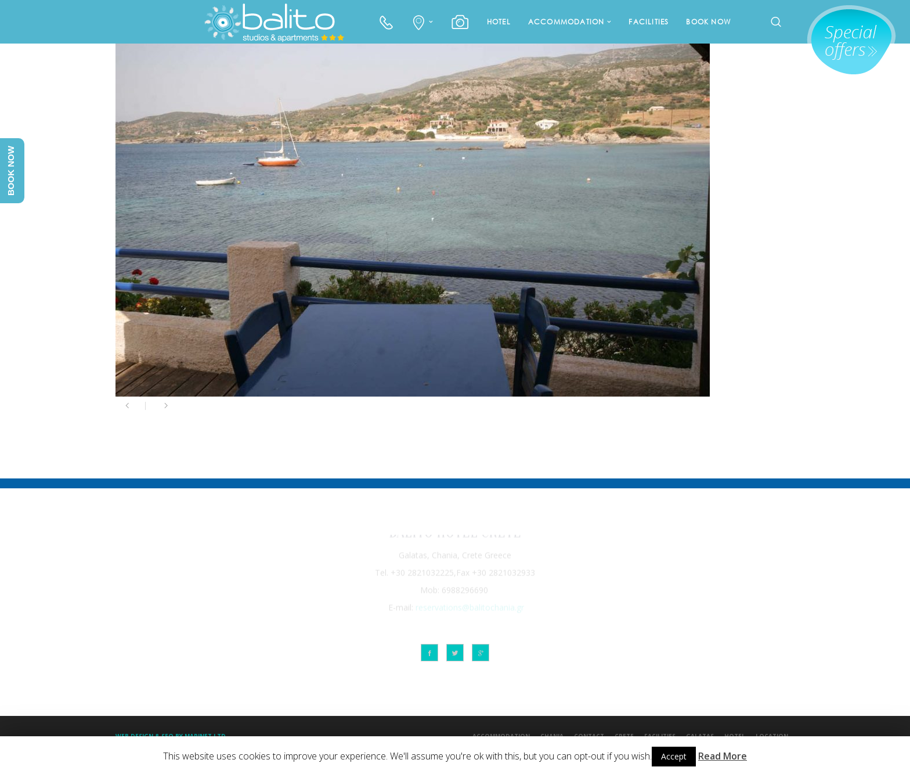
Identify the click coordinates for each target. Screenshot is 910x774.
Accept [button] (674, 756)
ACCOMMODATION (566, 21)
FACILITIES (649, 21)
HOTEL (499, 21)
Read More (722, 756)
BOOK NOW (708, 21)
